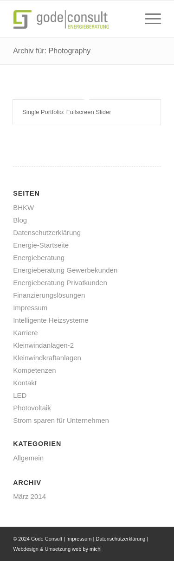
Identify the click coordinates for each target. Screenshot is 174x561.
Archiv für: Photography (51, 51)
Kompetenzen (34, 370)
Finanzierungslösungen (49, 295)
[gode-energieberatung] (72, 19)
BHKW (23, 207)
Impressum (30, 308)
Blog (20, 220)
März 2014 (29, 496)
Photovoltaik (32, 408)
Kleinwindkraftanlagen (47, 358)
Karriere (25, 333)
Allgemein (28, 458)
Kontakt (25, 383)
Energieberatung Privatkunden (60, 283)
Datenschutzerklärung (47, 232)
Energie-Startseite (41, 245)
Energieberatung (38, 257)
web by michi (87, 549)
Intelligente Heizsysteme (51, 320)
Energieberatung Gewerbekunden (65, 270)
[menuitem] (148, 19)
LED (19, 395)
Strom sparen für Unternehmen (61, 420)
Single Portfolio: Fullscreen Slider (66, 111)
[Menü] (148, 19)
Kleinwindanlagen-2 (43, 345)
